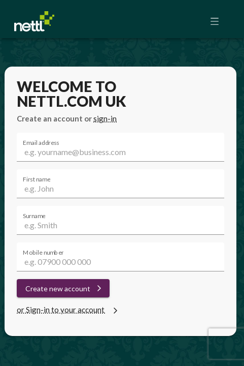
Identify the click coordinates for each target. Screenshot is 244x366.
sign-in (105, 118)
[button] (217, 21)
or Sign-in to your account (68, 309)
